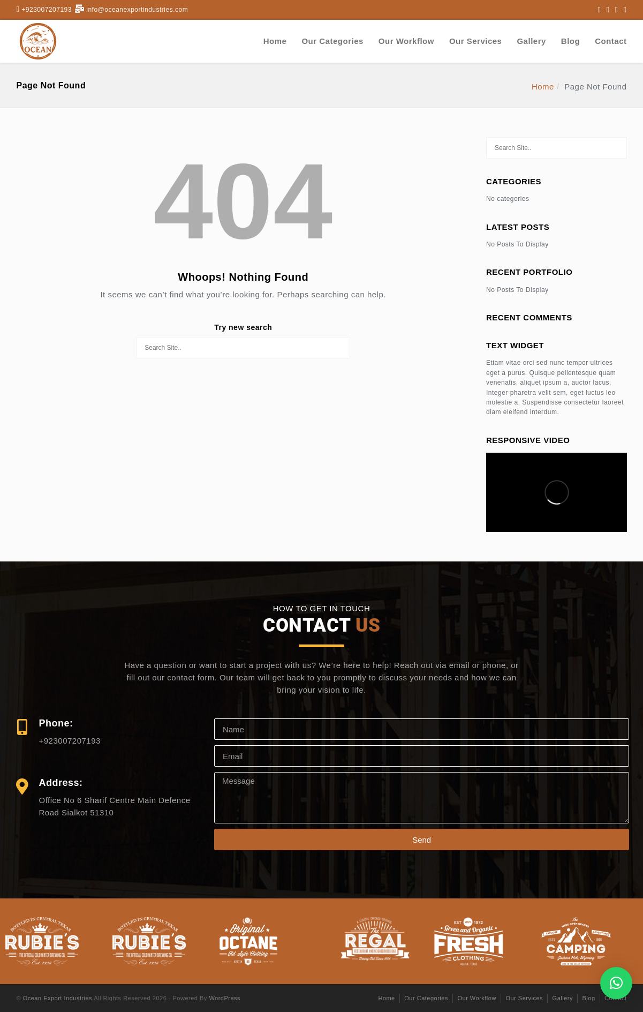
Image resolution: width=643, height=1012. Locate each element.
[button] (616, 983)
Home (275, 41)
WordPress (224, 998)
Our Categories (332, 41)
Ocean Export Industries (58, 998)
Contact (610, 41)
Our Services (475, 41)
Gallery (531, 41)
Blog (570, 41)
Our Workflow (406, 41)
